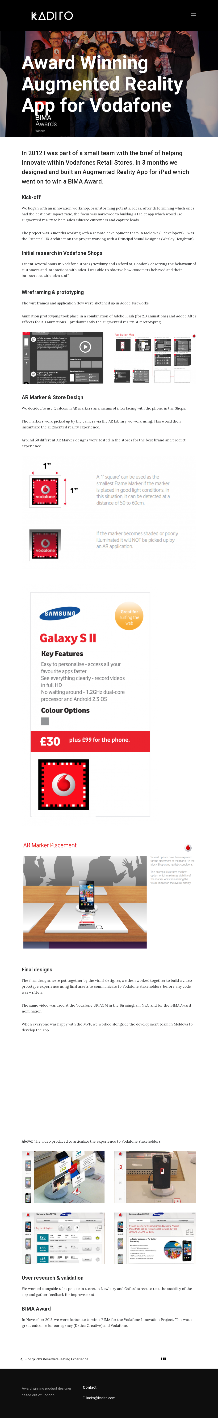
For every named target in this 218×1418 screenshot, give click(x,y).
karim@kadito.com (100, 1398)
